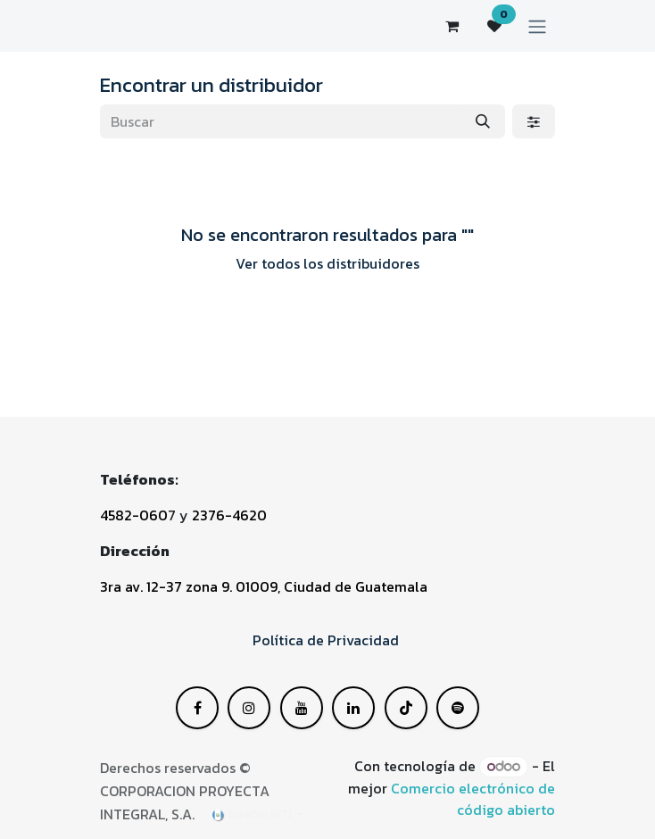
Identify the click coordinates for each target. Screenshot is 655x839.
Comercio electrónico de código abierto (473, 798)
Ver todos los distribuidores (327, 263)
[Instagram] (406, 707)
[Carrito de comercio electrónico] (451, 26)
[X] (249, 707)
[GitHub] (457, 707)
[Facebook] (197, 707)
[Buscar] (482, 121)
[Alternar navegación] (537, 26)
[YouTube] (353, 707)
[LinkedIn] (301, 707)
